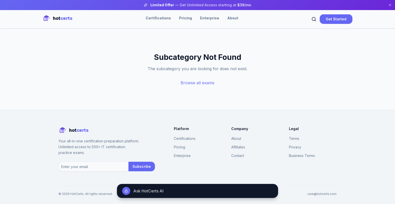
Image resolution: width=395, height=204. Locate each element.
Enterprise (209, 18)
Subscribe (142, 166)
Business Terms (302, 155)
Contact (237, 155)
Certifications (158, 18)
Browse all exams (197, 82)
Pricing (185, 18)
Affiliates (238, 147)
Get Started (336, 19)
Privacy (295, 147)
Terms (294, 138)
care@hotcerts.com (322, 194)
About (232, 18)
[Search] (313, 19)
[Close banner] (390, 5)
